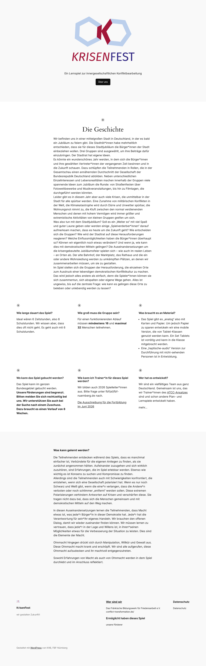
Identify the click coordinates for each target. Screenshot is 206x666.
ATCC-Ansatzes (177, 392)
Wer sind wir (114, 601)
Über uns (103, 81)
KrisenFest (23, 607)
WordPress (36, 647)
